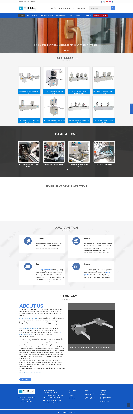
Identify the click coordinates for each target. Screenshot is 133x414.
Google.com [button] (65, 412)
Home (22, 15)
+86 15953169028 (55, 398)
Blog (71, 15)
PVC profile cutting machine (104, 164)
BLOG (86, 390)
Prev (19, 154)
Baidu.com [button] (72, 412)
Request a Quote (100, 15)
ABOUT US (72, 390)
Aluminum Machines (46, 15)
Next (114, 154)
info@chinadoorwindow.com (61, 8)
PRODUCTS (104, 390)
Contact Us (87, 15)
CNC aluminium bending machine (53, 164)
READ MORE (25, 379)
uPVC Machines (32, 15)
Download (72, 398)
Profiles (78, 15)
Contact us (72, 395)
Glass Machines (61, 15)
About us (71, 393)
